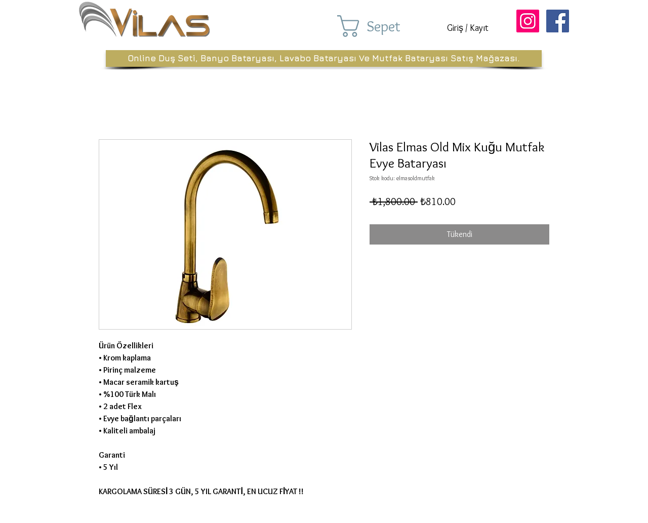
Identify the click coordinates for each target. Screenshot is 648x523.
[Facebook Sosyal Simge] (557, 21)
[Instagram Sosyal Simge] (527, 21)
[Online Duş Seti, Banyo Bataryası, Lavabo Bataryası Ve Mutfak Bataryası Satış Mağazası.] (324, 58)
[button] (383, 26)
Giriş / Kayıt (468, 27)
